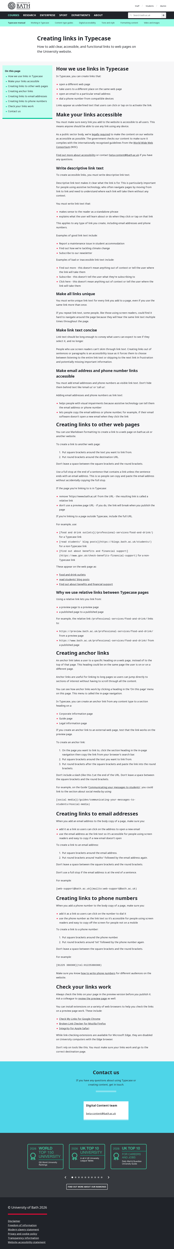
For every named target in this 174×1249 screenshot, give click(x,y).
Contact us (14, 111)
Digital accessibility (87, 22)
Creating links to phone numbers (27, 101)
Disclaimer (14, 1218)
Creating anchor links (20, 91)
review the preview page (92, 995)
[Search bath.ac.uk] (144, 15)
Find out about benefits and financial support (86, 583)
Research (29, 15)
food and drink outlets (72, 573)
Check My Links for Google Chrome (79, 1015)
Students (150, 6)
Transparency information (23, 1235)
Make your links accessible (23, 81)
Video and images (152, 22)
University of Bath (20, 6)
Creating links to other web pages (28, 86)
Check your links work (21, 106)
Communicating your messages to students (114, 785)
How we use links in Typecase (25, 76)
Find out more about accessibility (76, 155)
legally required (101, 134)
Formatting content (129, 22)
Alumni (163, 6)
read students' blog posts (74, 578)
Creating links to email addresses (27, 96)
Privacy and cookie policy (22, 1230)
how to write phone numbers (98, 970)
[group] (45, 1153)
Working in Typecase (40, 22)
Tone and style (108, 22)
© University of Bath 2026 (27, 1204)
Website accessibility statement (27, 1239)
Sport (63, 15)
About (98, 15)
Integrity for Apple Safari (74, 1025)
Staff (137, 6)
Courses (13, 15)
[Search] (163, 15)
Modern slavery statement (23, 1226)
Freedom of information (22, 1222)
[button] (65, 1174)
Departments (80, 15)
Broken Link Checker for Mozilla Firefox (82, 1020)
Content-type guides (64, 22)
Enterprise (47, 15)
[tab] (72, 1174)
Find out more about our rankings (87, 1183)
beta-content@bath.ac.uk (124, 155)
